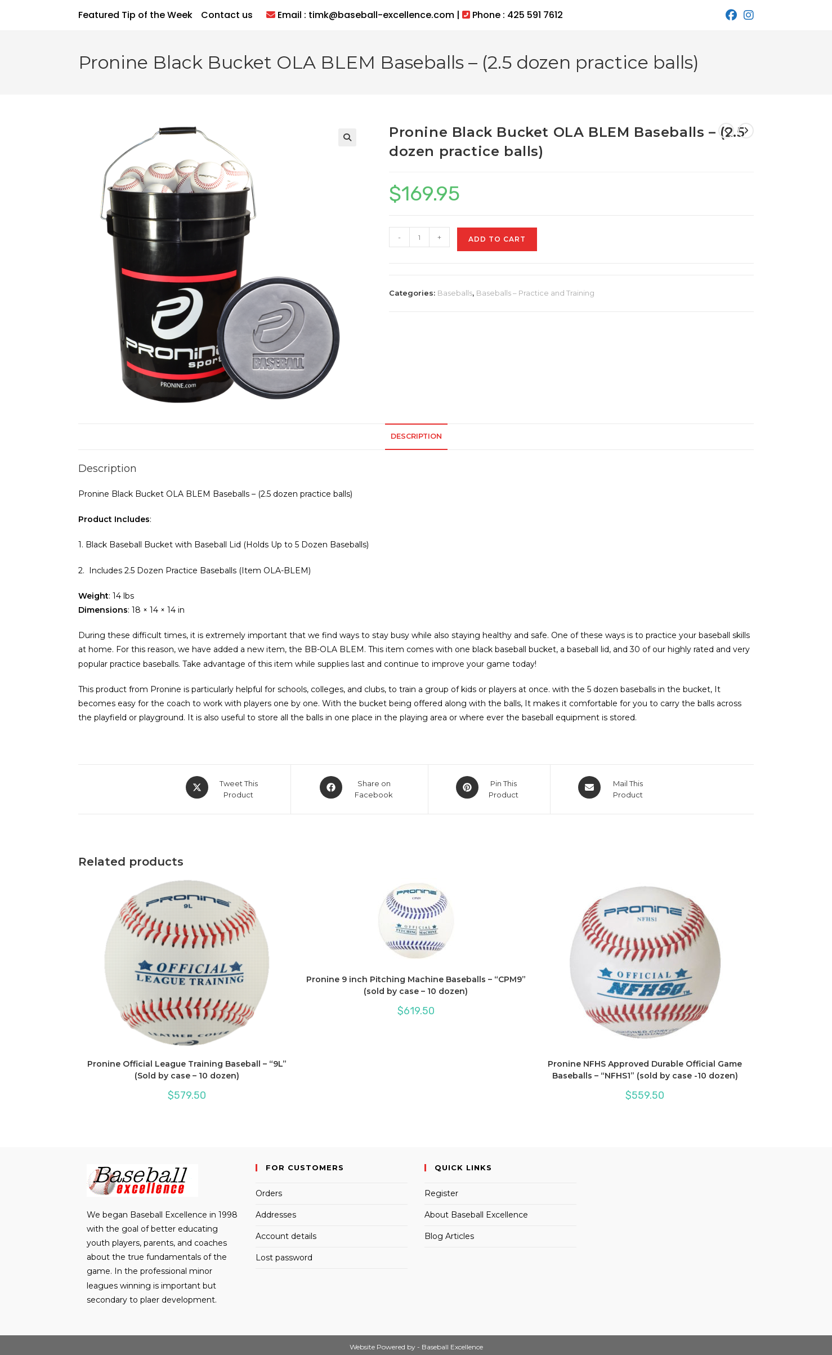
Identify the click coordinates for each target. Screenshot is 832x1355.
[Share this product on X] (224, 787)
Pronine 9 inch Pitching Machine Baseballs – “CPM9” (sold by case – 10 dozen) (416, 981)
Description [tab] (416, 436)
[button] (347, 137)
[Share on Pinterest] (489, 787)
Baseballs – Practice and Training (535, 292)
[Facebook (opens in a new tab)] (731, 15)
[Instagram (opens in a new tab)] (747, 15)
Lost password (284, 1254)
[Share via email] (613, 787)
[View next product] (746, 131)
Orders (269, 1189)
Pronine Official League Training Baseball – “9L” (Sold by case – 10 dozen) (187, 1066)
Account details (286, 1232)
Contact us (227, 14)
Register (441, 1189)
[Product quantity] (419, 237)
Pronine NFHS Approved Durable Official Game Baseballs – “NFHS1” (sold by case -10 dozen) (645, 1066)
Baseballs (454, 292)
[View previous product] (726, 131)
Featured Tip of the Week (135, 14)
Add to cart (497, 239)
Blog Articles (449, 1232)
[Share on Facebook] (359, 787)
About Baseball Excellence (476, 1211)
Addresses (276, 1211)
